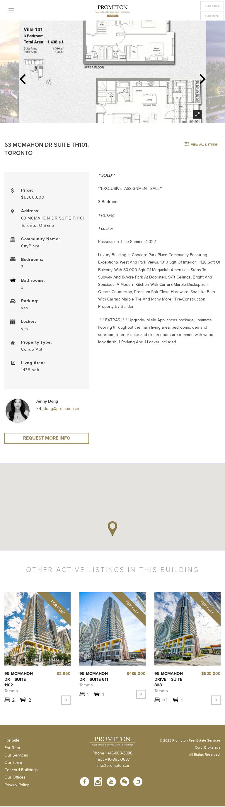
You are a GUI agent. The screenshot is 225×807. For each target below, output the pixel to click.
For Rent (212, 16)
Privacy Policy (16, 785)
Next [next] (202, 77)
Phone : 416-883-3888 (112, 754)
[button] (112, 529)
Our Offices (14, 778)
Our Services (16, 756)
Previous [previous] (22, 77)
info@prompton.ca (112, 766)
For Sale (212, 6)
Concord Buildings (21, 770)
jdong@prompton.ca (60, 408)
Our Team (13, 763)
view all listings (201, 144)
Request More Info (47, 439)
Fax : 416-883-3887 (113, 760)
